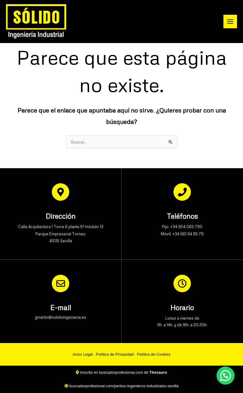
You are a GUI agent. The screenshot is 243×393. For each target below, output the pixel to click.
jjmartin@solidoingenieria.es (60, 317)
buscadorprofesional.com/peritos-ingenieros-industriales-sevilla (124, 386)
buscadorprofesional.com (121, 372)
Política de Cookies (153, 354)
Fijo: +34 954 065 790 (182, 226)
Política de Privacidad (115, 354)
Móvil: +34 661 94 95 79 (182, 233)
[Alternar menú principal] (230, 22)
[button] (226, 376)
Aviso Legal (83, 354)
